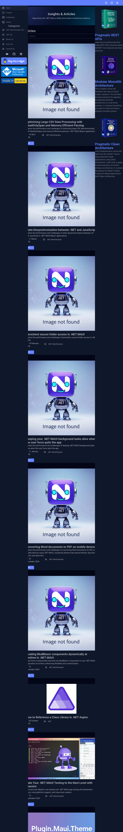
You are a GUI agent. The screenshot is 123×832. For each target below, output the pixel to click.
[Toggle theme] (106, 3)
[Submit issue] (112, 3)
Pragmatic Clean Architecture (109, 132)
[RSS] (117, 3)
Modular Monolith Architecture (109, 69)
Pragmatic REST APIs (109, 23)
